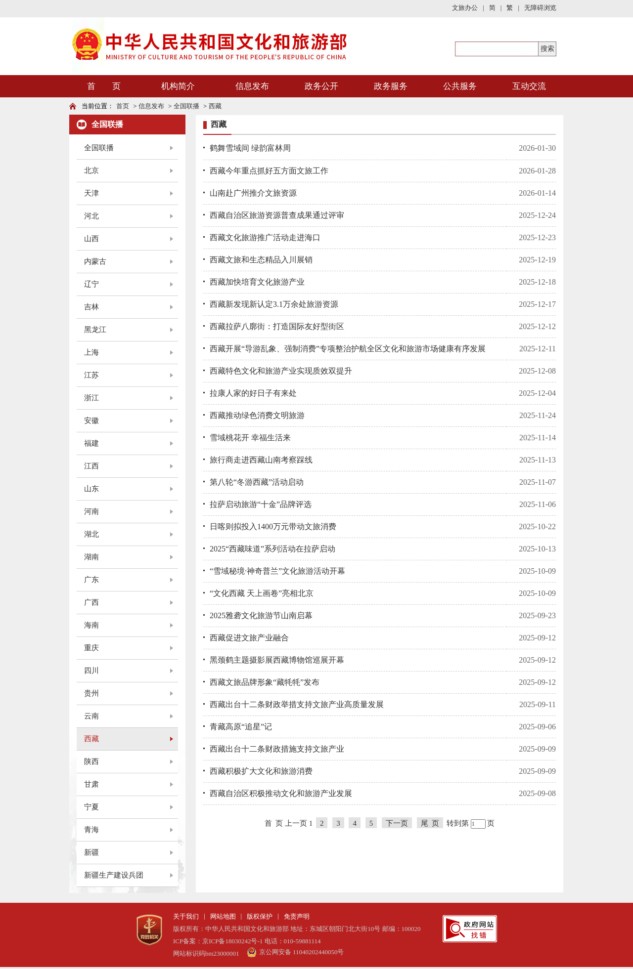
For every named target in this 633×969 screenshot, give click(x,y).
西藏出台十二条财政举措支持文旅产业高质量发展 (297, 704)
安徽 (91, 420)
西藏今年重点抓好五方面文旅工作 (269, 171)
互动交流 (529, 86)
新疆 (91, 852)
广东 (91, 580)
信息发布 (252, 86)
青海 (91, 830)
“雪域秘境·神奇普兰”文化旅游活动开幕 (277, 571)
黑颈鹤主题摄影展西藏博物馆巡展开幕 (277, 660)
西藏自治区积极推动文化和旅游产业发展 (281, 793)
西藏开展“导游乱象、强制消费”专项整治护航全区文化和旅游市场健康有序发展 (348, 348)
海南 (91, 625)
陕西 (91, 761)
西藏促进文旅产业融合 (249, 637)
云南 (91, 716)
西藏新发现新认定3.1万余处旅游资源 (274, 304)
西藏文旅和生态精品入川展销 (261, 259)
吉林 (91, 307)
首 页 (104, 86)
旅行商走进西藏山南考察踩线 (261, 460)
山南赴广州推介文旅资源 (253, 193)
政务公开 (321, 86)
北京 (91, 170)
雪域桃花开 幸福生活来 (250, 437)
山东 (91, 489)
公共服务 (460, 86)
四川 (91, 670)
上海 (91, 352)
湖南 (91, 557)
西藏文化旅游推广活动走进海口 (265, 237)
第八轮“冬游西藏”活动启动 (257, 482)
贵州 (91, 693)
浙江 (91, 398)
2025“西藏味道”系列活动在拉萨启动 (272, 549)
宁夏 (91, 807)
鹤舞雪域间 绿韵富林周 (250, 148)
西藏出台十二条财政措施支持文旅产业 (277, 749)
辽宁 (91, 284)
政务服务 (390, 86)
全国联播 (186, 106)
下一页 (397, 823)
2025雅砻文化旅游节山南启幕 (261, 615)
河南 (91, 511)
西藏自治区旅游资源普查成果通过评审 (277, 215)
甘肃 (91, 784)
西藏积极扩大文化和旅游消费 (261, 771)
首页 (122, 106)
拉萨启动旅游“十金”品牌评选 (261, 504)
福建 (91, 443)
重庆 (91, 648)
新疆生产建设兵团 (113, 875)
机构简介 (178, 86)
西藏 (215, 106)
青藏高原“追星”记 (241, 726)
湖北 (91, 534)
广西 (91, 602)
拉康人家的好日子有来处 (253, 393)
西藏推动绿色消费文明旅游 (257, 415)
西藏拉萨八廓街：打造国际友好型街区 (277, 326)
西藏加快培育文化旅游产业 (257, 282)
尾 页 (430, 823)
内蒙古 (95, 261)
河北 (91, 216)
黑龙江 (95, 330)
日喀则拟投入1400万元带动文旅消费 (273, 526)
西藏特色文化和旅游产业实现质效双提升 (281, 371)
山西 (91, 239)
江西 (91, 466)
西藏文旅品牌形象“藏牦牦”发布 (264, 682)
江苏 (91, 375)
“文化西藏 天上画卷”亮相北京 (262, 593)
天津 (91, 193)
